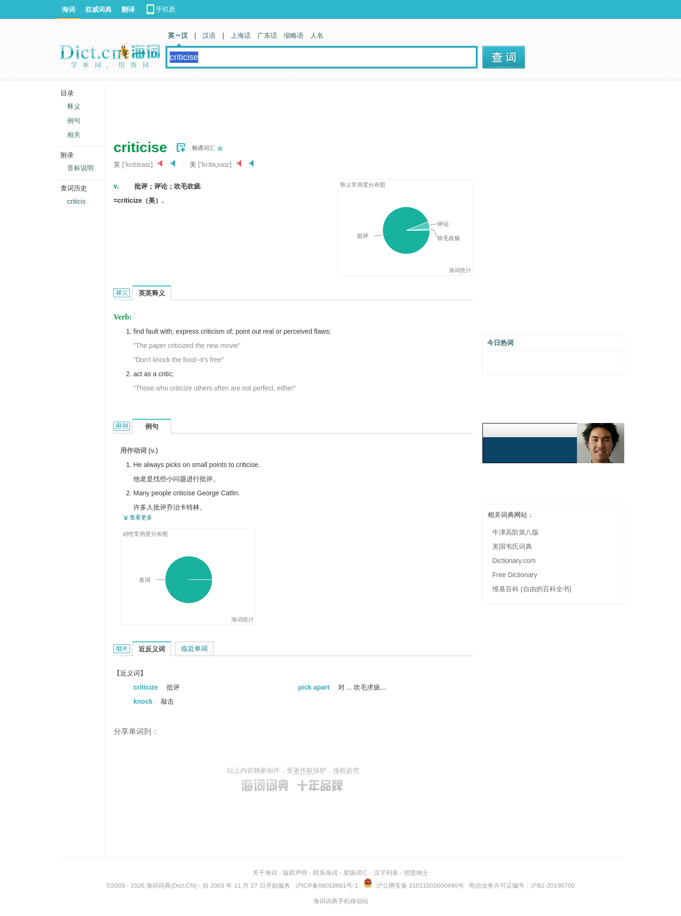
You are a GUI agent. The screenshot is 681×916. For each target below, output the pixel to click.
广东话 (267, 35)
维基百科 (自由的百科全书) (531, 589)
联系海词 (325, 872)
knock (143, 701)
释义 (73, 106)
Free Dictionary (514, 575)
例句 (73, 120)
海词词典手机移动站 (340, 901)
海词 (68, 9)
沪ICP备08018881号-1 (327, 885)
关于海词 (265, 872)
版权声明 (295, 872)
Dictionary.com (514, 560)
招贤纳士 (416, 872)
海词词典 (158, 885)
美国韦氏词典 (512, 546)
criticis (76, 201)
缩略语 (294, 35)
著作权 (303, 770)
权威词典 (98, 9)
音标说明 (80, 168)
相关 (73, 134)
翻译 (128, 9)
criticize (146, 687)
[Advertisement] (286, 106)
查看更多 (141, 517)
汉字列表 (386, 872)
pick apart (315, 687)
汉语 (209, 35)
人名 (316, 35)
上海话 (241, 35)
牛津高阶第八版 (515, 532)
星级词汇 (355, 872)
